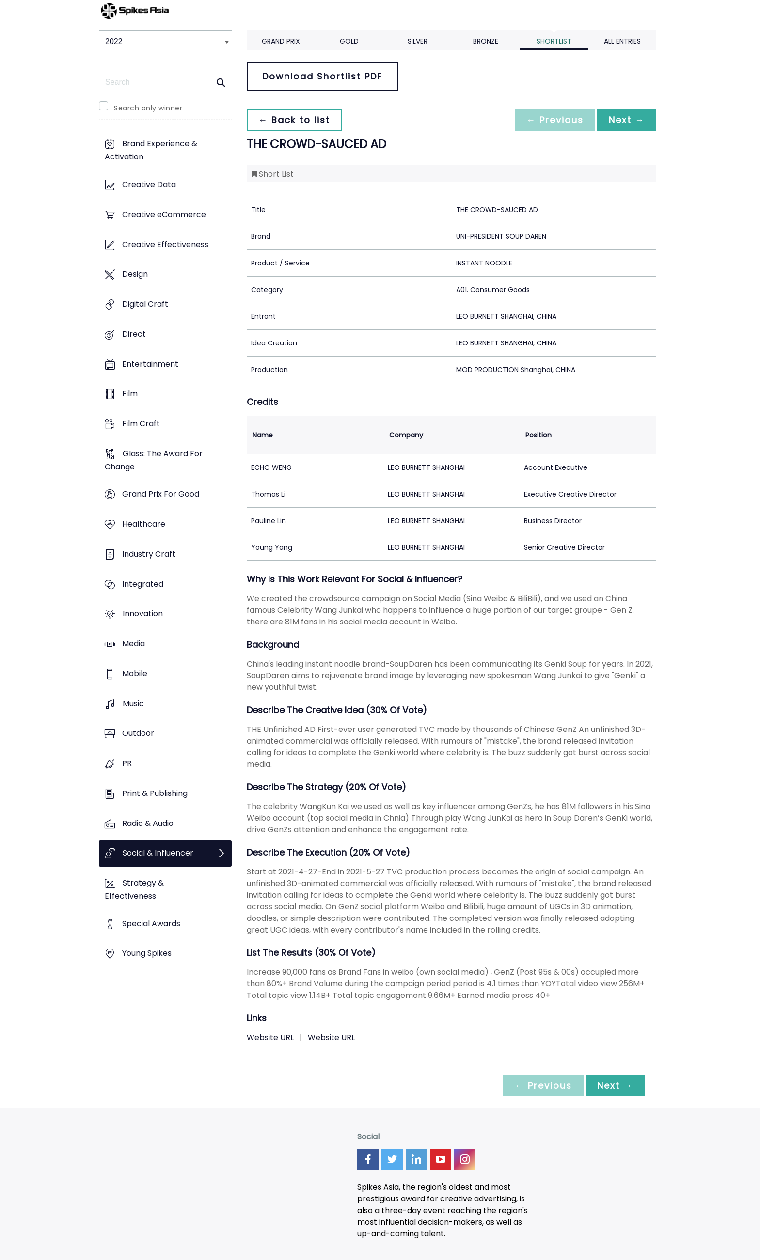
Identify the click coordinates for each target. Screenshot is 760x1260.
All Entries (622, 41)
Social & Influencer (158, 853)
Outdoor (138, 733)
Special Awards (151, 923)
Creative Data (149, 184)
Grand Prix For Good (160, 494)
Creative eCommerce (164, 214)
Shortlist (554, 41)
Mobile (134, 673)
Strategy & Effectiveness (134, 889)
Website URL (270, 1037)
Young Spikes (147, 953)
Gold (349, 41)
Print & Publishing (155, 793)
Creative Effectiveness (165, 244)
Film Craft (141, 423)
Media (133, 644)
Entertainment (150, 364)
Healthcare (143, 524)
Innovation (143, 614)
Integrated (142, 584)
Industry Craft (148, 554)
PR (127, 763)
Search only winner (148, 108)
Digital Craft (145, 304)
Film (130, 394)
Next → (627, 120)
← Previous (555, 120)
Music (133, 703)
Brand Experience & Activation (151, 151)
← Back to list (294, 120)
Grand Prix (281, 41)
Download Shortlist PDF (322, 76)
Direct (134, 334)
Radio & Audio (148, 823)
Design (135, 274)
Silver (418, 41)
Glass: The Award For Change (154, 460)
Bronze (485, 41)
